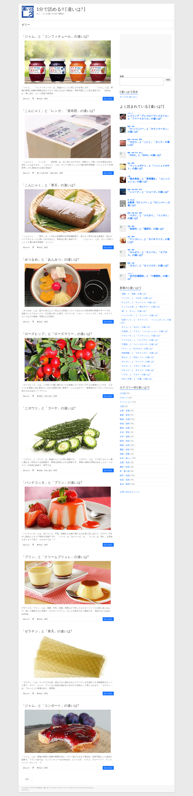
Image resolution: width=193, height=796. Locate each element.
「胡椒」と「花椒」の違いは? (133, 293)
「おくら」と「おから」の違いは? (135, 327)
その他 (41, 173)
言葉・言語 (125, 462)
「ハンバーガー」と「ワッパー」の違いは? (139, 315)
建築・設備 (125, 428)
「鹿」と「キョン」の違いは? (133, 311)
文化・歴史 (125, 432)
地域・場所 (125, 423)
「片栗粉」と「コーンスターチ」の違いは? (139, 344)
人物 (122, 406)
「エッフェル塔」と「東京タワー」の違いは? (140, 306)
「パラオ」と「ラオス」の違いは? (135, 374)
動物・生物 (125, 419)
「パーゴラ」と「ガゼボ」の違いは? (136, 298)
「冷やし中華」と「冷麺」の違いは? (136, 379)
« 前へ (27, 779)
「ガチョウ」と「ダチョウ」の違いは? (137, 370)
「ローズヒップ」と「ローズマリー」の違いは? (57, 334)
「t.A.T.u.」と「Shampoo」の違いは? (136, 348)
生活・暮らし (126, 458)
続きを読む (108, 99)
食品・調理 (43, 99)
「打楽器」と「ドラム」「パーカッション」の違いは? (144, 331)
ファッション (126, 402)
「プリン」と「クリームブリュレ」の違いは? (55, 557)
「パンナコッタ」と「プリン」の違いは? (52, 482)
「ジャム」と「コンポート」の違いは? (50, 705)
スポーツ (124, 397)
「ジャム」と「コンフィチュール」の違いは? (55, 36)
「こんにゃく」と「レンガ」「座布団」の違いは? (58, 111)
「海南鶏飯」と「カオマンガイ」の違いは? (139, 353)
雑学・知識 (49, 173)
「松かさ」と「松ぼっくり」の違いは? (137, 357)
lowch (27, 99)
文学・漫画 (125, 436)
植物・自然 (43, 396)
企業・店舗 (125, 410)
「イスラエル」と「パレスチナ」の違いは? (139, 340)
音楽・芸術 (125, 479)
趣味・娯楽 (125, 466)
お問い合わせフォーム (129, 492)
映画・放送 (125, 441)
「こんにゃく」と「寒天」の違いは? (48, 185)
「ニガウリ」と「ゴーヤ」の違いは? (48, 408)
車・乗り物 (125, 471)
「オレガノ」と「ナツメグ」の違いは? (137, 361)
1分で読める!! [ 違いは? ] (60, 9)
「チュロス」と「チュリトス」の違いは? (138, 302)
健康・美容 (125, 415)
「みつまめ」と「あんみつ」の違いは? (50, 259)
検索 (122, 76)
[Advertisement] (145, 51)
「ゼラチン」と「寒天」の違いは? (47, 631)
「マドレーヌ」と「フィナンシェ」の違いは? (140, 335)
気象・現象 (125, 454)
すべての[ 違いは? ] (128, 97)
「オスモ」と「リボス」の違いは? (135, 366)
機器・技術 (125, 449)
